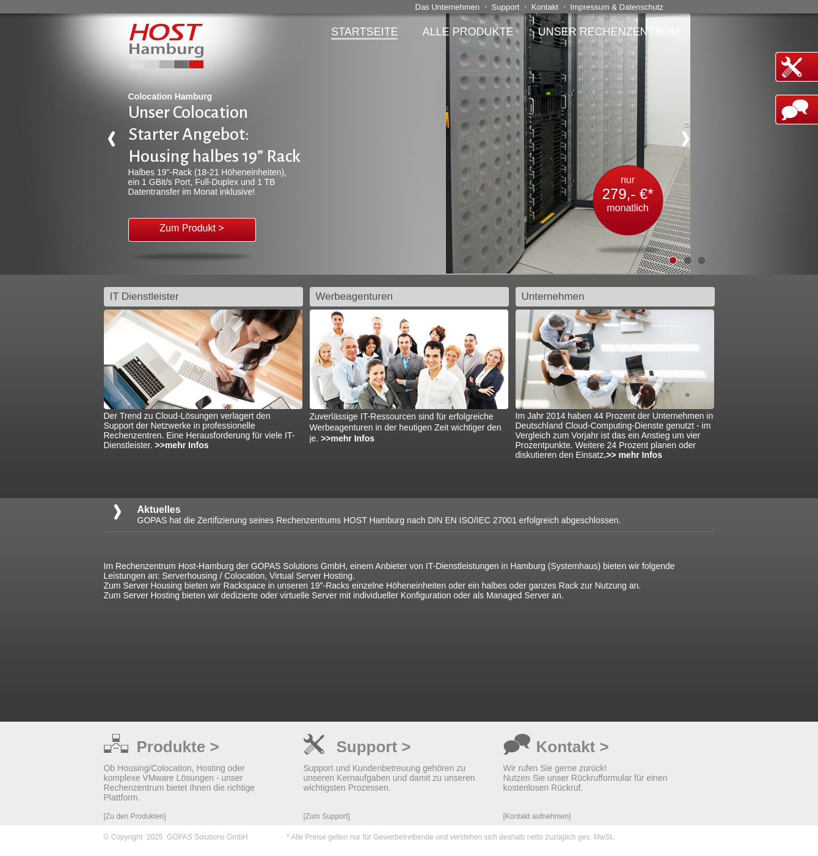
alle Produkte (467, 32)
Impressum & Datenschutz (616, 7)
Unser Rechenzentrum (608, 32)
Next (690, 143)
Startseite (364, 32)
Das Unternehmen (447, 7)
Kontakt (544, 7)
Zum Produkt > (191, 228)
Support (506, 7)
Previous (116, 143)
